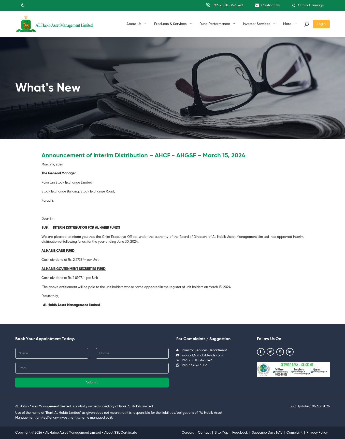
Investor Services (259, 24)
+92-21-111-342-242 (224, 5)
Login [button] (321, 24)
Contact (204, 432)
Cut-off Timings (308, 5)
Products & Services (173, 24)
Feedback (240, 432)
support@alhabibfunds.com (199, 355)
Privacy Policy (317, 432)
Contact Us (267, 5)
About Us (136, 24)
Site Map (221, 432)
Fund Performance (217, 24)
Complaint (294, 432)
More (290, 24)
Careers (188, 432)
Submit (92, 382)
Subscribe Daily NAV (267, 432)
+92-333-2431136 (191, 365)
